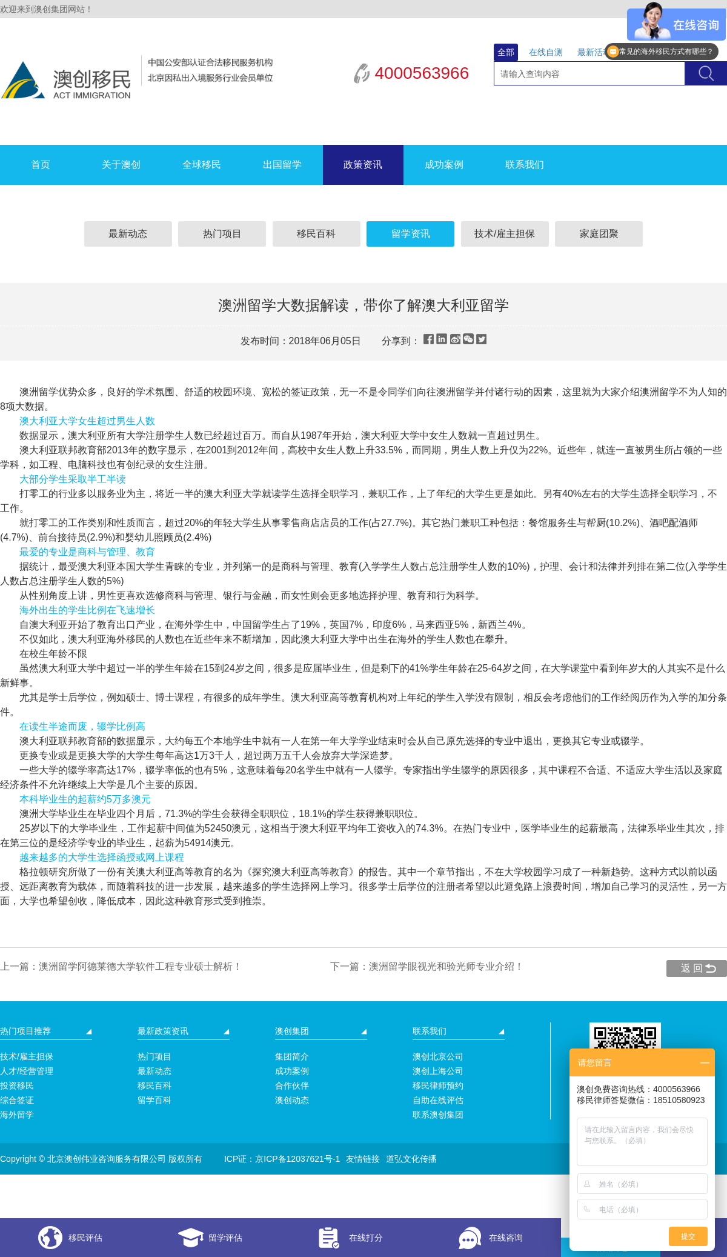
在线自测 (546, 52)
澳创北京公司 (438, 1056)
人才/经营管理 (26, 1071)
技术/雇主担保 (504, 233)
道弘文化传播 (411, 1159)
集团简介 (292, 1056)
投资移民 (17, 1085)
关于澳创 (121, 164)
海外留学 (17, 1114)
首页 (40, 164)
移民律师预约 (438, 1085)
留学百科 (154, 1100)
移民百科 (316, 233)
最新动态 (127, 233)
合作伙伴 (292, 1085)
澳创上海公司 (438, 1071)
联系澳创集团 (438, 1114)
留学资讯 (410, 233)
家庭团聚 (599, 233)
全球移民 (201, 164)
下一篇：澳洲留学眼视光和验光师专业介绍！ (427, 966)
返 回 (692, 968)
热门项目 (222, 233)
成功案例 (444, 164)
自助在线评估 (438, 1100)
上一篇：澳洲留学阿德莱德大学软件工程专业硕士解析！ (121, 966)
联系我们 (524, 164)
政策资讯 (363, 164)
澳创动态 (292, 1100)
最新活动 (594, 52)
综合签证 (17, 1100)
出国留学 (282, 164)
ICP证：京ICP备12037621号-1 (282, 1159)
